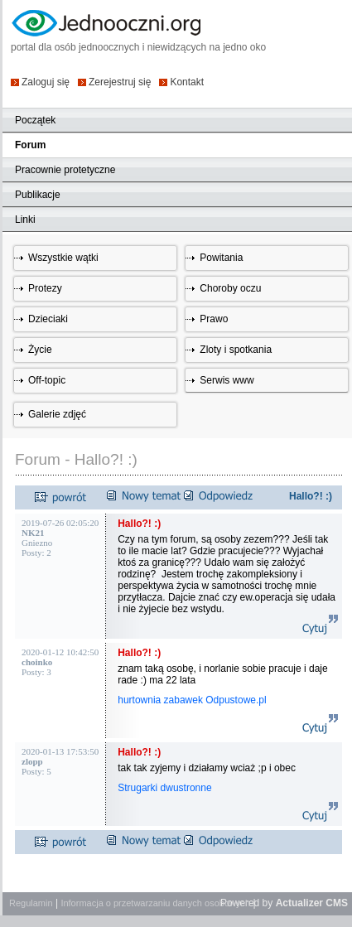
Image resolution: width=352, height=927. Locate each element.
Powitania (221, 257)
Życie (40, 349)
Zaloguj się (46, 81)
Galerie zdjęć (57, 414)
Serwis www (226, 380)
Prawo (214, 319)
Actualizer (299, 903)
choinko (37, 662)
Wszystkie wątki (63, 257)
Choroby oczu (230, 288)
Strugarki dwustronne (166, 788)
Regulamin (31, 903)
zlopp (32, 761)
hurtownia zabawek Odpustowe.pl (193, 700)
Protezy (45, 288)
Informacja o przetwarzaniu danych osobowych (155, 903)
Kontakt (187, 81)
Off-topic (46, 380)
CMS (336, 903)
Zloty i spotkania (236, 349)
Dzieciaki (48, 319)
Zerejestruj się (120, 81)
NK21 (33, 533)
